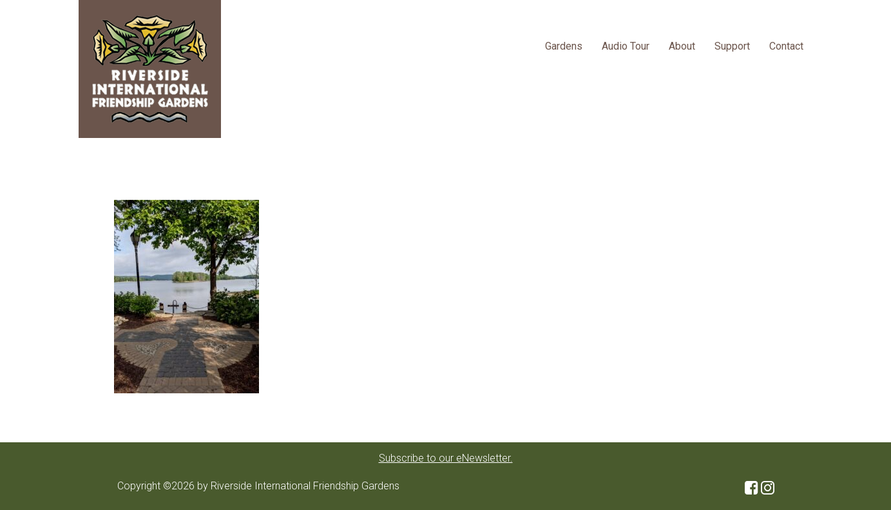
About (682, 46)
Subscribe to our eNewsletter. (446, 458)
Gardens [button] (563, 46)
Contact (786, 46)
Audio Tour (625, 46)
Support (732, 46)
